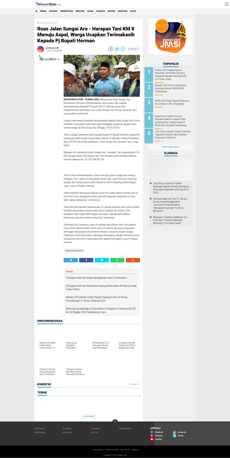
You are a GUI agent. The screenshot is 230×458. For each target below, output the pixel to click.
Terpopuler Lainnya (170, 144)
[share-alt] (71, 260)
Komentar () (133, 49)
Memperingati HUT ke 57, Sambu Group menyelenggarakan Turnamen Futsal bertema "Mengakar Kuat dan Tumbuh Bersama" (170, 201)
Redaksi (136, 450)
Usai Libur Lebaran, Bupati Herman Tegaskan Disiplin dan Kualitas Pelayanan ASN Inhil (174, 134)
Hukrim (44, 11)
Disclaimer (126, 450)
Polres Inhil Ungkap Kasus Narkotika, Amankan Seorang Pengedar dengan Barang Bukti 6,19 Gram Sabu (174, 75)
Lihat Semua (88, 416)
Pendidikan (39, 432)
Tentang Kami (96, 450)
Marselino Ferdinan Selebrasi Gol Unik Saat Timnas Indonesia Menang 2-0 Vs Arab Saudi (170, 216)
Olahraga (108, 11)
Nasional (55, 11)
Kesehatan (133, 11)
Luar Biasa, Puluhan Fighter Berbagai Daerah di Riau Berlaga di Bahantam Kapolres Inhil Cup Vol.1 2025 (171, 185)
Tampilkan (134, 384)
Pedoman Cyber (112, 450)
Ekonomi (121, 11)
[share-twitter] (117, 49)
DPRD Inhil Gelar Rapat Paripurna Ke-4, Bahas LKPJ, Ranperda (173, 102)
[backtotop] (115, 422)
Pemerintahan (71, 11)
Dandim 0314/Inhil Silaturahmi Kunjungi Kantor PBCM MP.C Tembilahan (173, 87)
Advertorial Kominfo (50, 23)
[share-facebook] (110, 49)
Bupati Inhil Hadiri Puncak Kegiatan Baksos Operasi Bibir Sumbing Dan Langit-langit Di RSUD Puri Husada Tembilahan (174, 120)
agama (97, 11)
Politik (94, 432)
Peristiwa (86, 11)
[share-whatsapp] (123, 49)
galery (145, 11)
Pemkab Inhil (125, 428)
